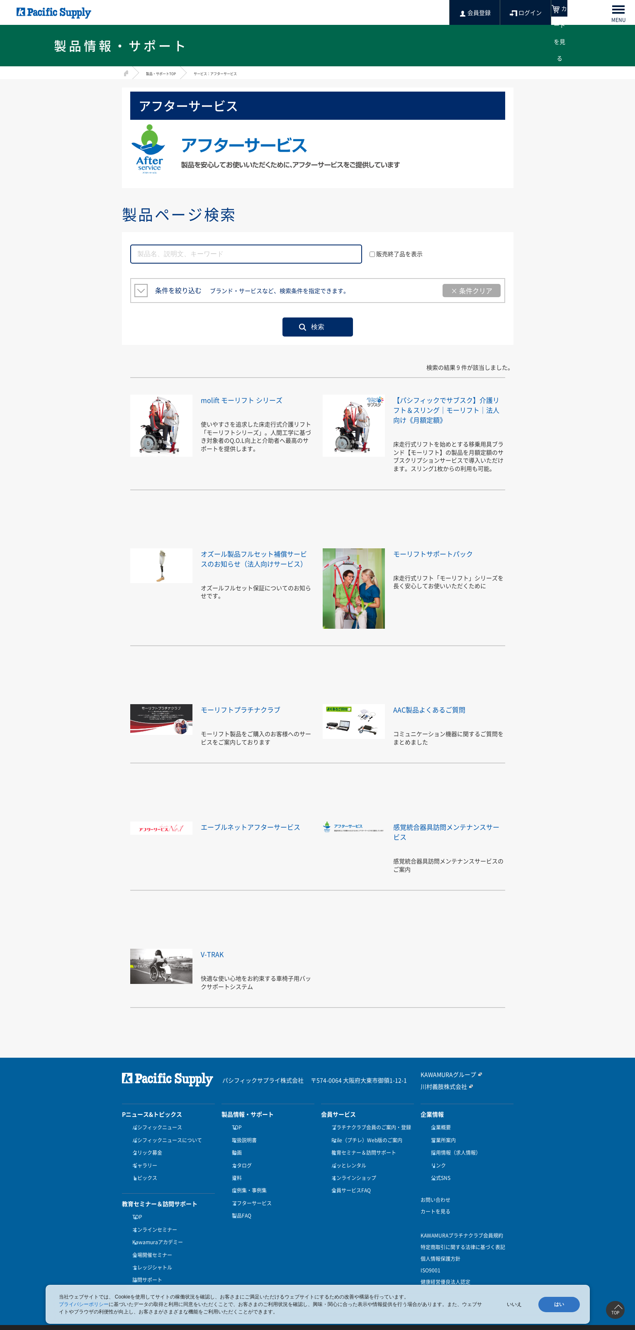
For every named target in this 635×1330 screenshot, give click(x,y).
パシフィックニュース (155, 1137)
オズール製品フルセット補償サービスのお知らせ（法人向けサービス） (255, 573)
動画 (235, 1157)
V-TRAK (215, 963)
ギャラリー (142, 1168)
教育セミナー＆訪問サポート (361, 1157)
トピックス (142, 1178)
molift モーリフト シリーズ (252, 399)
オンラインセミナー (152, 1224)
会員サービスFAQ (349, 1188)
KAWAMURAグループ (444, 1084)
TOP (135, 1214)
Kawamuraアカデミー (155, 1234)
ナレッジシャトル (150, 1255)
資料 (235, 1178)
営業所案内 (441, 1147)
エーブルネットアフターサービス (255, 841)
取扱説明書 (242, 1147)
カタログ (240, 1168)
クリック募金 (145, 1157)
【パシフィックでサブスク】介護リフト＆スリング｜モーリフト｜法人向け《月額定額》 (447, 414)
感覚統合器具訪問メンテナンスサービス (447, 841)
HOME (125, 72)
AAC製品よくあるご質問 (438, 719)
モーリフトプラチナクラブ (250, 719)
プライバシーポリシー (84, 1304)
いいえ (514, 1304)
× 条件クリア (471, 291)
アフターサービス (250, 1198)
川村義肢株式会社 (440, 1096)
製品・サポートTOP (168, 72)
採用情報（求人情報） (454, 1157)
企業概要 (439, 1137)
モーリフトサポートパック (443, 563)
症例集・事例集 (247, 1188)
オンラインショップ (351, 1178)
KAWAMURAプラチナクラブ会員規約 (462, 1233)
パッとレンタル (346, 1168)
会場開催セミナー (150, 1245)
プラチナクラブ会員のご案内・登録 (369, 1137)
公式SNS (438, 1178)
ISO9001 (430, 1268)
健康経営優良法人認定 (445, 1279)
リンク (436, 1168)
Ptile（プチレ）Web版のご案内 (364, 1147)
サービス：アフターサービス (241, 72)
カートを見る (435, 1209)
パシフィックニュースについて (165, 1147)
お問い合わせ (435, 1197)
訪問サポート (145, 1265)
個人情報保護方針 (440, 1256)
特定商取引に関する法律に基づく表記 (463, 1244)
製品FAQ (239, 1208)
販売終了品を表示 (396, 254)
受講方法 (140, 1275)
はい (559, 1304)
